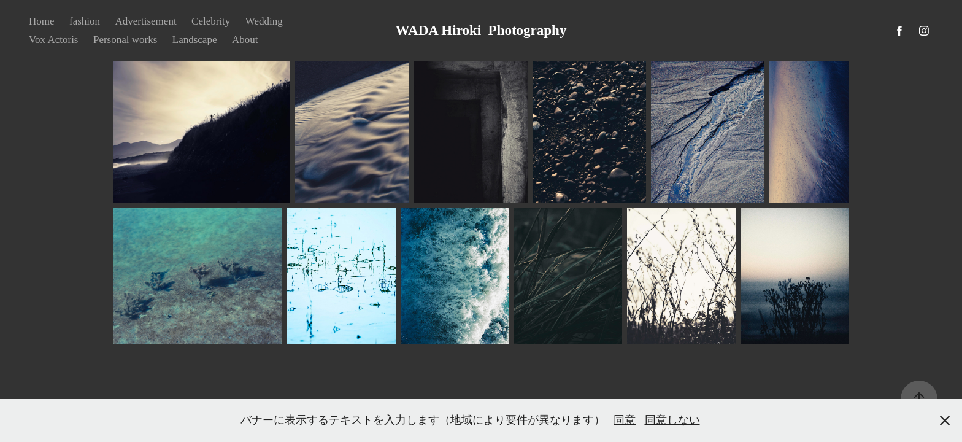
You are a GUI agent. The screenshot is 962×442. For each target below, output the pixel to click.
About (245, 39)
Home (42, 21)
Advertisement (146, 21)
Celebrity (210, 21)
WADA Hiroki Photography (481, 30)
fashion (84, 21)
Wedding (264, 21)
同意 (625, 420)
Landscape (194, 39)
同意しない (672, 420)
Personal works (125, 39)
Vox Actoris (53, 39)
